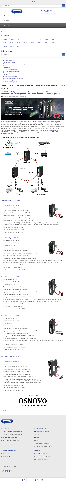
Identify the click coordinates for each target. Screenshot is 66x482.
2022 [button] (19, 39)
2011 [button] (26, 43)
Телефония (6, 67)
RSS (63, 85)
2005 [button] (5, 46)
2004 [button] (12, 46)
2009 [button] (40, 43)
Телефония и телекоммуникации (11, 434)
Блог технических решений (10, 440)
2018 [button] (33, 39)
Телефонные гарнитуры (10, 80)
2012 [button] (19, 43)
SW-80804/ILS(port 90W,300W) (10, 277)
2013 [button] (12, 43)
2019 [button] (26, 39)
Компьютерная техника (10, 73)
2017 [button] (40, 39)
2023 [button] (12, 39)
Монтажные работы (9, 62)
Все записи (4, 32)
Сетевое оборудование (10, 69)
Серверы (5, 74)
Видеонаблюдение (9, 60)
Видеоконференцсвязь (10, 76)
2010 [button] (33, 43)
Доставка (37, 434)
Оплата (36, 437)
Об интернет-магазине (41, 431)
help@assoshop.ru (42, 459)
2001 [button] (19, 46)
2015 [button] (54, 39)
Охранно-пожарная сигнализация (13, 78)
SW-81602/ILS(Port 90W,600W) (10, 356)
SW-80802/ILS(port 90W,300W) (10, 238)
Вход (27, 2)
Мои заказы (5, 453)
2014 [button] (5, 43)
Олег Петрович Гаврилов (11, 96)
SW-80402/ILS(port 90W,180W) (10, 200)
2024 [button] (5, 39)
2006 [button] (54, 43)
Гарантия (37, 440)
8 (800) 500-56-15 (49, 10)
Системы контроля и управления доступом (16, 64)
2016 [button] (47, 39)
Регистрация (36, 2)
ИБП (4, 65)
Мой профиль (5, 456)
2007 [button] (47, 43)
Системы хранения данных (11, 71)
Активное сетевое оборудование (11, 431)
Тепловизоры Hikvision (41, 443)
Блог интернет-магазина (9, 437)
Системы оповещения (10, 82)
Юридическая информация (43, 446)
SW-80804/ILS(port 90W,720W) (10, 316)
